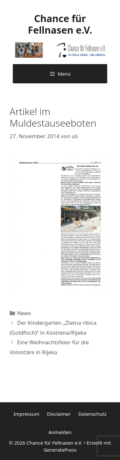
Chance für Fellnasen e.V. (60, 24)
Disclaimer (59, 414)
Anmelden (59, 432)
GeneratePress (60, 450)
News (24, 313)
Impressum (26, 414)
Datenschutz (92, 414)
